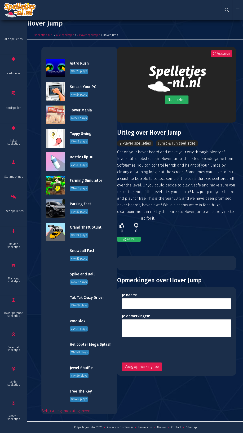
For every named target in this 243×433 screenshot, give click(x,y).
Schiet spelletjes (13, 383)
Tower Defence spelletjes (13, 314)
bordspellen (13, 108)
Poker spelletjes (13, 142)
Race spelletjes (13, 211)
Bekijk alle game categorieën (65, 411)
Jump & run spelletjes (177, 143)
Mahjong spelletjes (13, 280)
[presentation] (158, 349)
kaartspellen (13, 73)
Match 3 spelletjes (13, 418)
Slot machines (13, 176)
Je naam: (129, 295)
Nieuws (161, 427)
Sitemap (191, 427)
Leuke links (145, 427)
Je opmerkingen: (136, 316)
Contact (176, 427)
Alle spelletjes (13, 39)
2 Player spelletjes (88, 35)
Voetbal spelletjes (13, 349)
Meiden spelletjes (13, 246)
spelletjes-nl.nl (43, 35)
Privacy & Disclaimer (120, 427)
